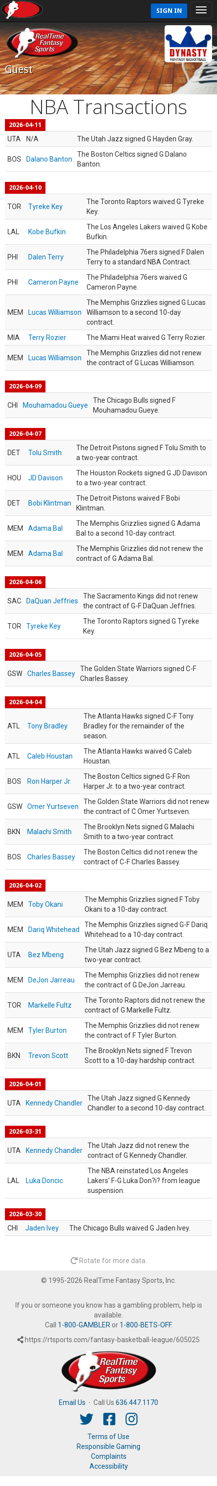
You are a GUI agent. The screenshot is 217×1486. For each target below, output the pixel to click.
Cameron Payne (53, 282)
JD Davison (45, 478)
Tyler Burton (47, 1030)
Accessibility (108, 1466)
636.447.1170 (137, 1402)
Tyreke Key (45, 207)
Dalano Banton (49, 159)
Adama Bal (45, 528)
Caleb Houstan (50, 756)
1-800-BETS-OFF (145, 1325)
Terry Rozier (47, 337)
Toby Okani (45, 904)
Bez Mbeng (46, 955)
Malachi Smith (49, 832)
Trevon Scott (48, 1056)
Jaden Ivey (42, 1228)
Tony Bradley (47, 726)
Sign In (169, 10)
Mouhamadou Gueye (55, 405)
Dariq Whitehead (54, 930)
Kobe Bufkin (47, 232)
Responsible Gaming (108, 1446)
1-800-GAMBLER (84, 1325)
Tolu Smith (45, 453)
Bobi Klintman (49, 503)
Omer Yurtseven (53, 806)
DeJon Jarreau (51, 980)
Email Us (72, 1402)
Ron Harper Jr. (49, 781)
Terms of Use (108, 1437)
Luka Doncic (44, 1181)
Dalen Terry (46, 257)
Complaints (109, 1456)
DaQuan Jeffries (52, 601)
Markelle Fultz (50, 1005)
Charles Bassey (51, 674)
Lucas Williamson (55, 312)
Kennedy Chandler (54, 1103)
